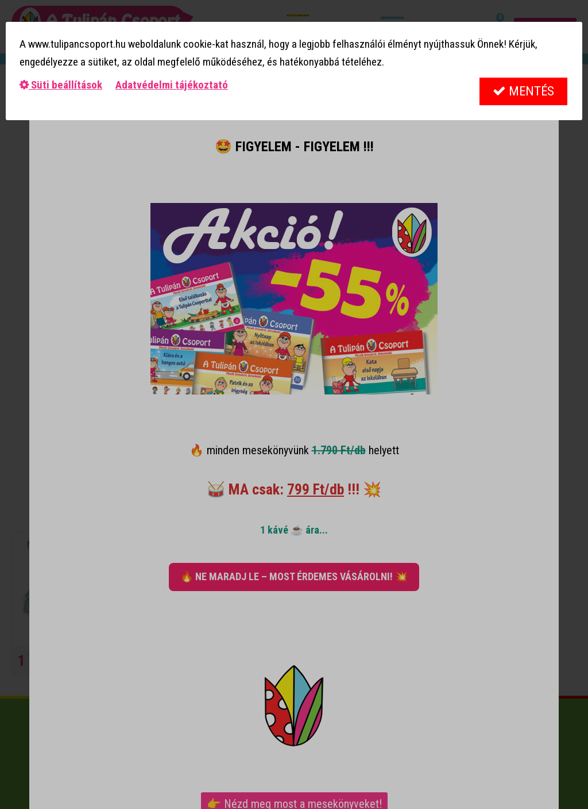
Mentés (523, 91)
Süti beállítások (61, 84)
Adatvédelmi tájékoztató (171, 84)
